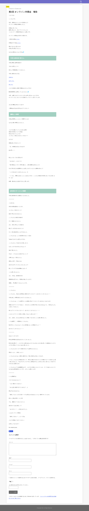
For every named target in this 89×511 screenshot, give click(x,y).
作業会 (7, 6)
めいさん (11, 84)
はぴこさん (11, 80)
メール (11, 464)
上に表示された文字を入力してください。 (19, 485)
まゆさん (11, 77)
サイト (10, 471)
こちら (17, 39)
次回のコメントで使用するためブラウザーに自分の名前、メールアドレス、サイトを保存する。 (33, 477)
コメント (11, 442)
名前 (10, 458)
